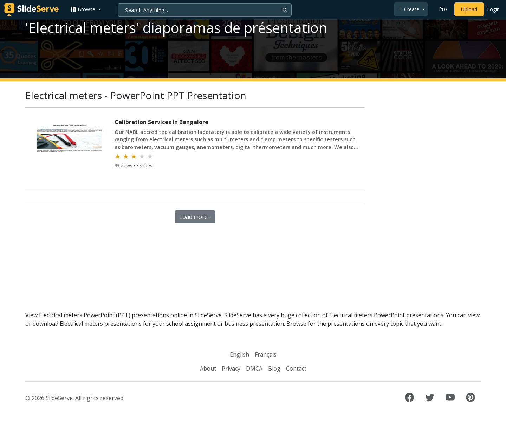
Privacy (231, 368)
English (239, 354)
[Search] (205, 10)
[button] (86, 9)
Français (266, 354)
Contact (296, 368)
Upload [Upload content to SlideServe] (469, 9)
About (208, 368)
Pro (443, 9)
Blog (274, 368)
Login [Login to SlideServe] (493, 9)
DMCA (254, 368)
